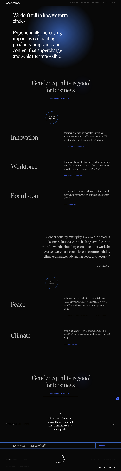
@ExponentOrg (23, 424)
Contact (25, 459)
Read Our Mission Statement (60, 98)
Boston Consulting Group (79, 146)
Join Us (105, 2)
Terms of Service (109, 459)
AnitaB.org (73, 204)
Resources (95, 2)
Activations (85, 2)
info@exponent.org (12, 459)
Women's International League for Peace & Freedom (89, 315)
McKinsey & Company (77, 175)
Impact (112, 2)
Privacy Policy (95, 459)
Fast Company (74, 344)
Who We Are (74, 2)
